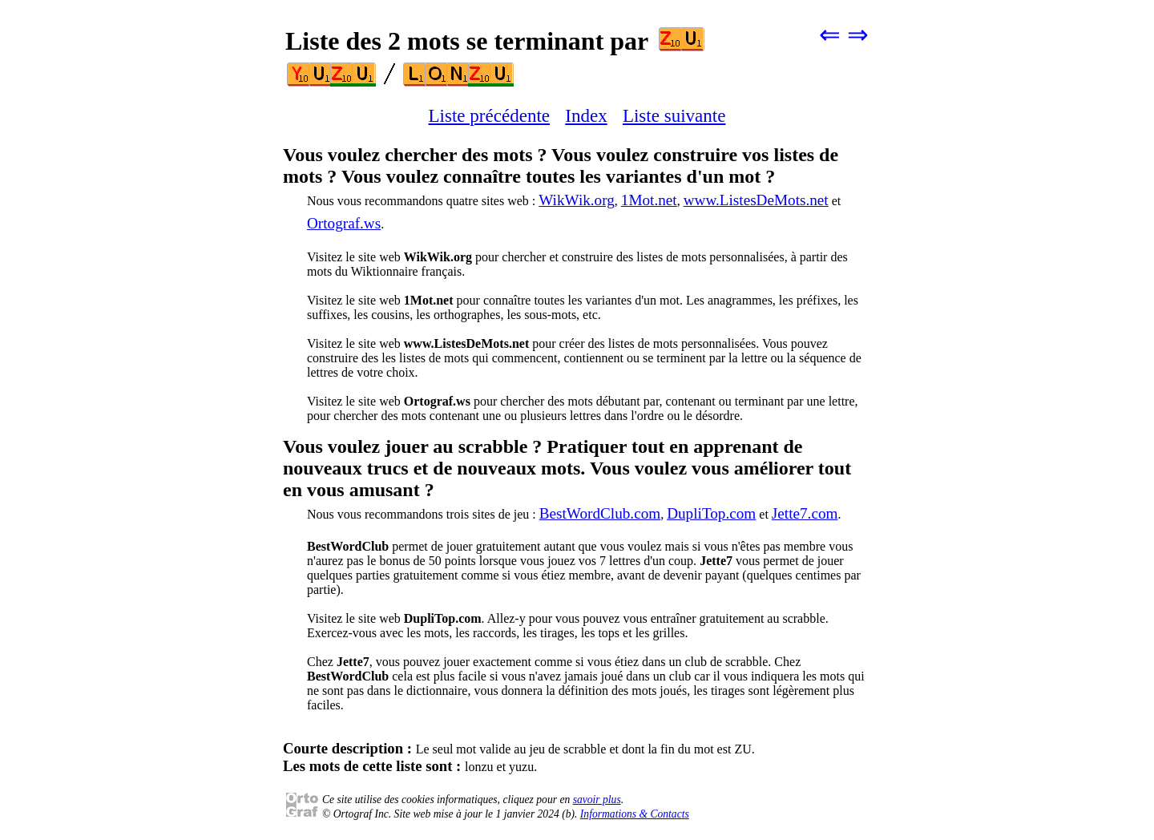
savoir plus (597, 800)
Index (586, 115)
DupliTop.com (711, 513)
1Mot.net (649, 200)
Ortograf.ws (344, 223)
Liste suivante (674, 115)
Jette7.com (805, 513)
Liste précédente (490, 115)
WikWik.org (577, 200)
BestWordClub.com (599, 513)
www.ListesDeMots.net (756, 200)
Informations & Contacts (634, 814)
